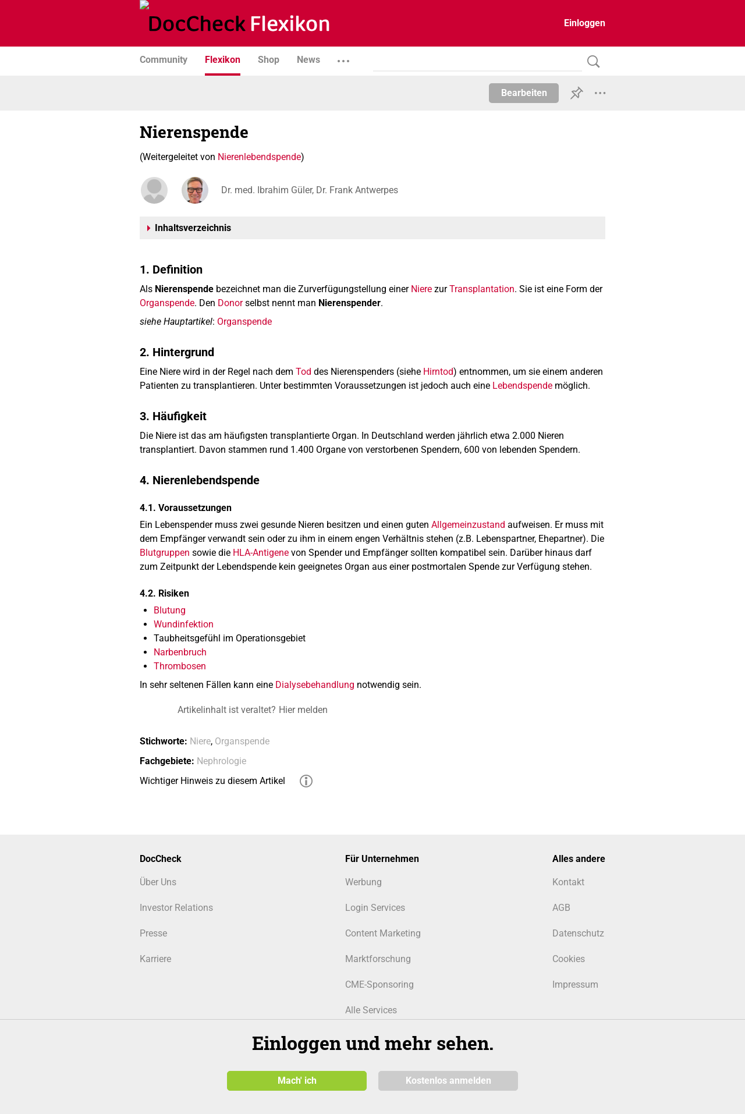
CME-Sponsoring (379, 984)
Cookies (568, 958)
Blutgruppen (165, 552)
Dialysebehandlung (314, 684)
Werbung (363, 882)
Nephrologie (221, 761)
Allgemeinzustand (468, 524)
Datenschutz (578, 933)
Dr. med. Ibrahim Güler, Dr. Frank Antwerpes (309, 190)
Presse (153, 933)
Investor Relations (176, 907)
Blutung (170, 610)
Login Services (375, 907)
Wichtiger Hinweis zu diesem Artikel (212, 780)
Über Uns (158, 882)
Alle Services (371, 1010)
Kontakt (568, 882)
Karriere (155, 958)
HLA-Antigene (261, 552)
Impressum (575, 984)
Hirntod (438, 371)
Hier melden (303, 709)
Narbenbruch (180, 652)
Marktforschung (378, 958)
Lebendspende (522, 385)
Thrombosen (180, 666)
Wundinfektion (184, 624)
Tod (303, 371)
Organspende (167, 302)
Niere (421, 289)
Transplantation (482, 289)
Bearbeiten (524, 92)
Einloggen (584, 23)
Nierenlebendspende (259, 156)
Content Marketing (383, 933)
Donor (230, 302)
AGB (561, 907)
